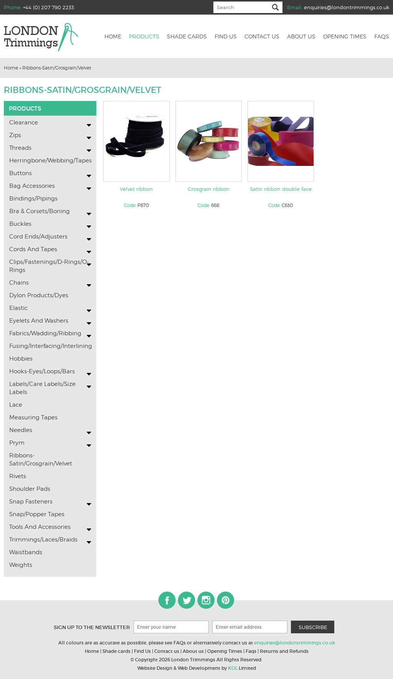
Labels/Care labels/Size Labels (42, 388)
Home (112, 37)
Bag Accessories (32, 185)
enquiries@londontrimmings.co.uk (346, 7)
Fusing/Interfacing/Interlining (50, 346)
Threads (20, 147)
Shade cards (187, 37)
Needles (20, 430)
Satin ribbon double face (281, 189)
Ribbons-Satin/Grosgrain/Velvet (56, 68)
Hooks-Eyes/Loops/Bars (42, 371)
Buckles (20, 223)
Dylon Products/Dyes (38, 295)
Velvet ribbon (136, 189)
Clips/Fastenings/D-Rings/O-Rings (49, 265)
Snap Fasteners (31, 501)
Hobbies (21, 358)
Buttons (20, 173)
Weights (20, 564)
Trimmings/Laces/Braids (43, 539)
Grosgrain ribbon (209, 189)
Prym (17, 442)
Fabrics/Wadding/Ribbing (45, 333)
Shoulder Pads (29, 488)
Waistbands (25, 552)
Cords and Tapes (33, 249)
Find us (226, 37)
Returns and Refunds (284, 651)
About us (301, 37)
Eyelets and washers (38, 320)
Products (144, 37)
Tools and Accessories (40, 526)
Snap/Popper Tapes (36, 514)
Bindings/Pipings (33, 198)
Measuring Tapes (33, 417)
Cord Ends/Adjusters (38, 236)
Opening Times (345, 37)
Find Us (142, 651)
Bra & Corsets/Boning (39, 211)
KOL (233, 668)
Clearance (23, 122)
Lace (15, 404)
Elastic (18, 308)
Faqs (381, 37)
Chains (19, 282)
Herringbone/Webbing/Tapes (50, 160)
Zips (15, 135)
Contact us (261, 37)
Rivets (17, 476)
